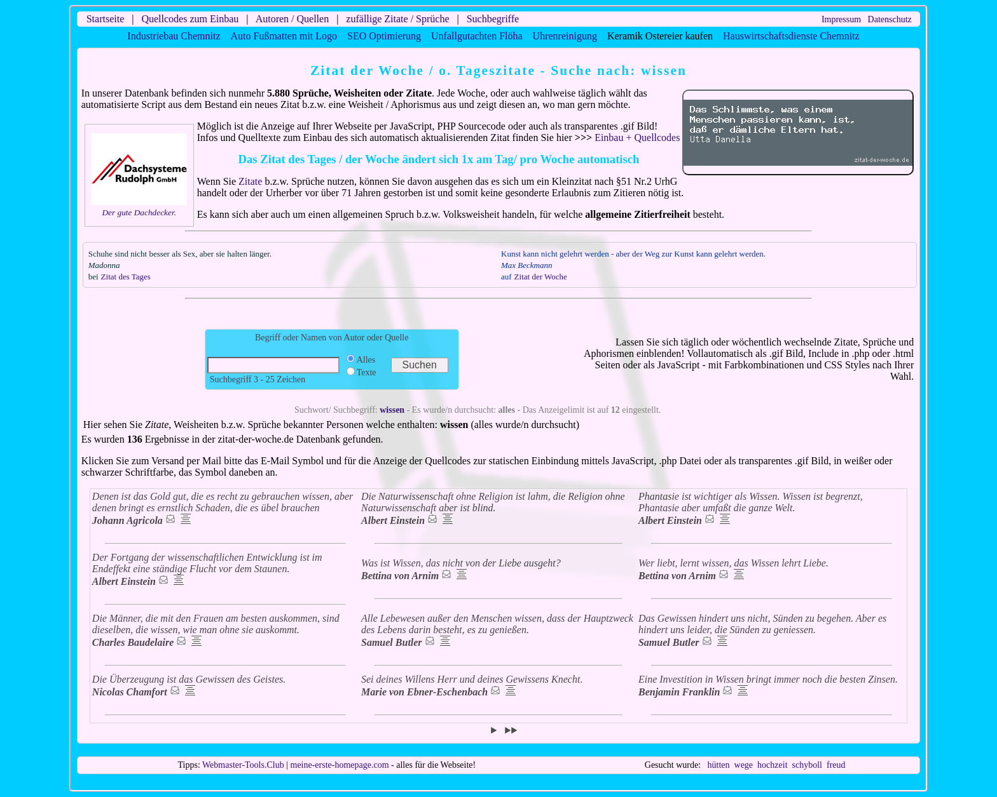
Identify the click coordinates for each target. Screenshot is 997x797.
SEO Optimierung (384, 35)
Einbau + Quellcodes (637, 137)
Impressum (841, 19)
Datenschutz (890, 19)
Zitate (250, 181)
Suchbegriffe (493, 18)
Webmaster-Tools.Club (243, 765)
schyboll (807, 765)
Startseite (105, 18)
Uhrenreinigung (565, 35)
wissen (392, 410)
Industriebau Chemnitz (173, 35)
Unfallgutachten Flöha (477, 35)
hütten (719, 765)
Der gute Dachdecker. (139, 212)
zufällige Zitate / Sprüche (397, 18)
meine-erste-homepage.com (340, 765)
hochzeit (772, 765)
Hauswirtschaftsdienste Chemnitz (791, 35)
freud (836, 765)
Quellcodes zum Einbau (189, 18)
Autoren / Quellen (292, 18)
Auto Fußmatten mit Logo (284, 35)
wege (743, 765)
